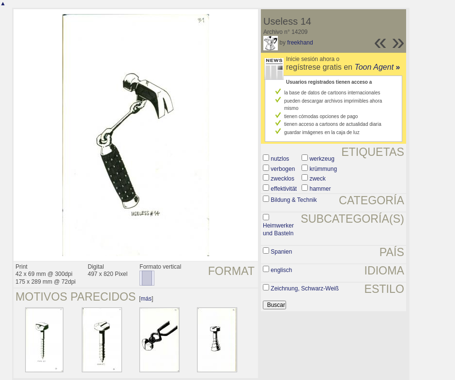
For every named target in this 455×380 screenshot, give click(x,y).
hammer (320, 188)
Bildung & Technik (294, 200)
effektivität (284, 188)
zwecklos (282, 178)
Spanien (281, 251)
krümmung (323, 169)
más (146, 298)
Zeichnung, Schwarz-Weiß (305, 288)
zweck (317, 178)
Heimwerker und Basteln (278, 229)
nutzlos (280, 158)
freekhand (300, 42)
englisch (281, 270)
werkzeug (321, 158)
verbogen (283, 169)
